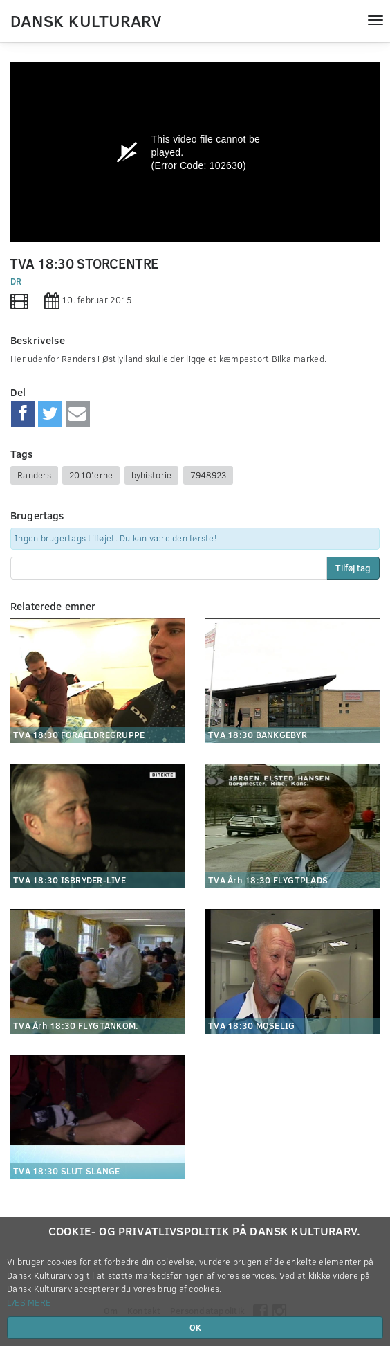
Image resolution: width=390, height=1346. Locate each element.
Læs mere (28, 1302)
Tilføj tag (353, 568)
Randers (34, 475)
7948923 (208, 475)
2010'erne (91, 475)
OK (195, 1327)
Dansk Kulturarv (85, 20)
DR (16, 281)
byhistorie (151, 475)
